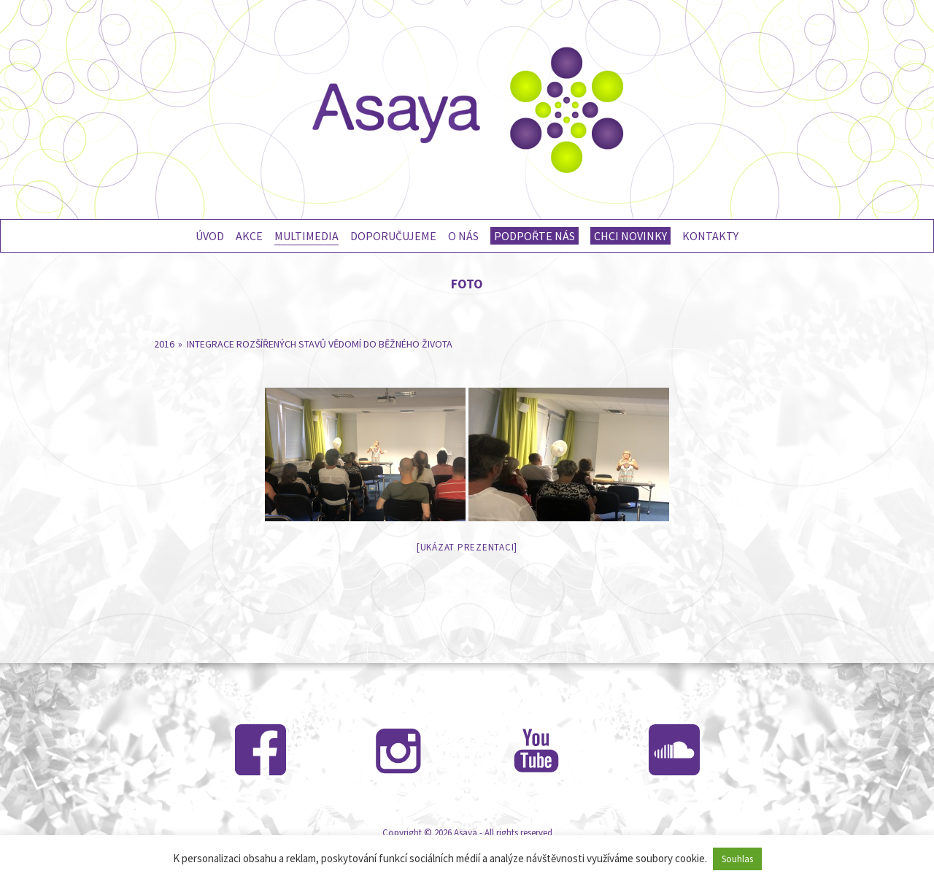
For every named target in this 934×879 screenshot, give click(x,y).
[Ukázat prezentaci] (467, 547)
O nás (463, 236)
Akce (249, 236)
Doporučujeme (393, 236)
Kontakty (710, 236)
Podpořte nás (534, 236)
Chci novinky (630, 236)
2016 (164, 343)
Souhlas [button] (737, 859)
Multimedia (306, 236)
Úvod (210, 236)
